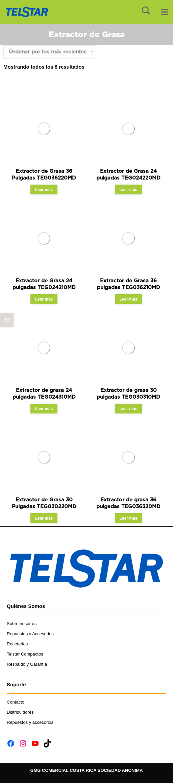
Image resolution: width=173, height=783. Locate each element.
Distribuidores (20, 712)
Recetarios (17, 643)
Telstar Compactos (25, 654)
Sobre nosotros (21, 623)
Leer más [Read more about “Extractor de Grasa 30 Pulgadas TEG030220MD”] (44, 518)
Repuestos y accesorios (30, 722)
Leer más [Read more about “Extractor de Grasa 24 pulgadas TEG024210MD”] (44, 299)
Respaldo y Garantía (27, 664)
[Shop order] (50, 52)
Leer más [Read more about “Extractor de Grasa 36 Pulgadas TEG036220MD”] (44, 189)
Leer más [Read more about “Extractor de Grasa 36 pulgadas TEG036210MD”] (129, 299)
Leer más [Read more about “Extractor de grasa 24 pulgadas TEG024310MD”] (44, 408)
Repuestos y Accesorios (30, 633)
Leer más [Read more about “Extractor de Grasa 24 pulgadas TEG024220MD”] (129, 189)
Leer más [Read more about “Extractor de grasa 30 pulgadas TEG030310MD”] (129, 408)
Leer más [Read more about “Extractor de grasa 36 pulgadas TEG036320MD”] (129, 518)
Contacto (16, 702)
